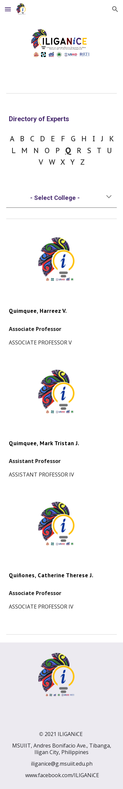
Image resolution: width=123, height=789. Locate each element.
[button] (8, 9)
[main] (61, 119)
